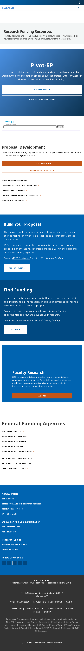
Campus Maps (55, 608)
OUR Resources (37, 582)
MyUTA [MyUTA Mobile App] (47, 612)
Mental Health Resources (43, 619)
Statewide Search (19, 628)
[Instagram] (33, 637)
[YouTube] (43, 637)
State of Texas (56, 625)
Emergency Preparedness (18, 619)
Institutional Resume (27, 625)
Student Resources (19, 582)
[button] (10, 513)
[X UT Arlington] (38, 637)
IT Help (36, 612)
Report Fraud (35, 628)
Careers (70, 608)
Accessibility (44, 622)
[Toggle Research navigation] (79, 8)
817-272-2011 (42, 596)
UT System (43, 625)
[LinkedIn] (27, 637)
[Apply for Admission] (19, 602)
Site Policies (58, 622)
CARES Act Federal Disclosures (57, 628)
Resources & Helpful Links (59, 582)
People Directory (35, 608)
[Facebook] (22, 637)
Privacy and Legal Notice (25, 622)
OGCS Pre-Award (21, 287)
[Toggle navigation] (80, 2)
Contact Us (16, 608)
